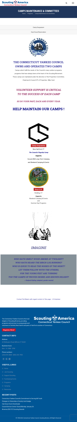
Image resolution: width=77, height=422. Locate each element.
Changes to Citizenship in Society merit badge (16, 401)
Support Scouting (9, 375)
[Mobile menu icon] (73, 3)
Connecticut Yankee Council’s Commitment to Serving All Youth (22, 398)
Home (6, 368)
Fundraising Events (10, 379)
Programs (7, 382)
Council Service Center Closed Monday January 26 (18, 406)
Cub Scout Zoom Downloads (11, 404)
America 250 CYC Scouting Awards (13, 409)
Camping (7, 386)
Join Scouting (8, 372)
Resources (7, 389)
